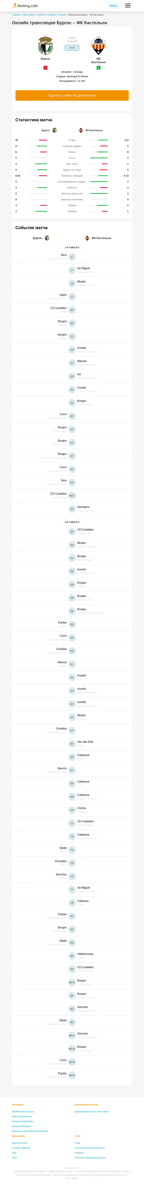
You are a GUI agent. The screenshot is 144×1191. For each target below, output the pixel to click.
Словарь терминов (21, 1148)
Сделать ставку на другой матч (72, 95)
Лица (14, 1157)
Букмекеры (18, 1104)
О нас (77, 1136)
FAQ (14, 1153)
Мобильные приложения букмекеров (30, 1131)
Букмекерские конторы (23, 1111)
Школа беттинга (19, 1143)
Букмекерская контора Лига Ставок (92, 1111)
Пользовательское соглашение (90, 1148)
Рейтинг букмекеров (22, 1116)
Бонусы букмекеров (21, 1126)
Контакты (79, 1153)
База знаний (18, 1136)
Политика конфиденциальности (90, 1157)
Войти (113, 6)
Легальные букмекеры (23, 1121)
